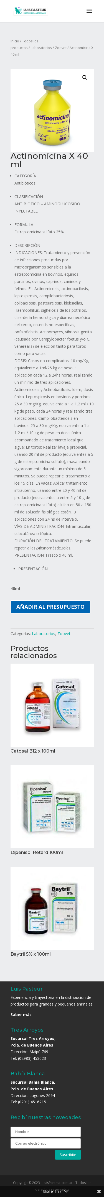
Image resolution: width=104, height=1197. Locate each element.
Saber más (21, 1014)
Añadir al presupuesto (50, 606)
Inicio (15, 41)
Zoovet (61, 47)
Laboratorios (41, 47)
